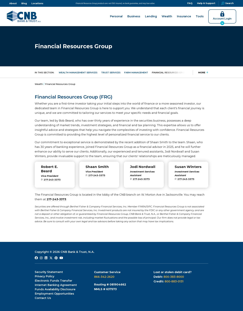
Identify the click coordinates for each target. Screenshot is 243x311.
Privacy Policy (44, 276)
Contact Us (43, 298)
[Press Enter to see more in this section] (200, 72)
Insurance (184, 16)
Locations (37, 3)
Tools (200, 16)
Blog (24, 3)
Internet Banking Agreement (56, 285)
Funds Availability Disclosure (55, 289)
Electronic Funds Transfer (53, 280)
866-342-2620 (104, 277)
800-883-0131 (174, 281)
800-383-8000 (173, 277)
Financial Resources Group (169, 72)
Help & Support (206, 3)
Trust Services (110, 72)
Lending (151, 16)
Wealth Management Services (78, 72)
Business (133, 16)
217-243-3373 (52, 179)
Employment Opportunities (54, 293)
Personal (116, 16)
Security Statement (49, 272)
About (13, 3)
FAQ (189, 3)
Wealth (167, 16)
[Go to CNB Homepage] (24, 16)
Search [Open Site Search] (227, 3)
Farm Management (136, 72)
